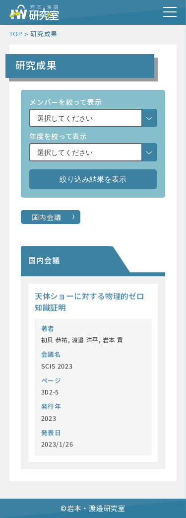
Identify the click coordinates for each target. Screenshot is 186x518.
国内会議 (46, 217)
